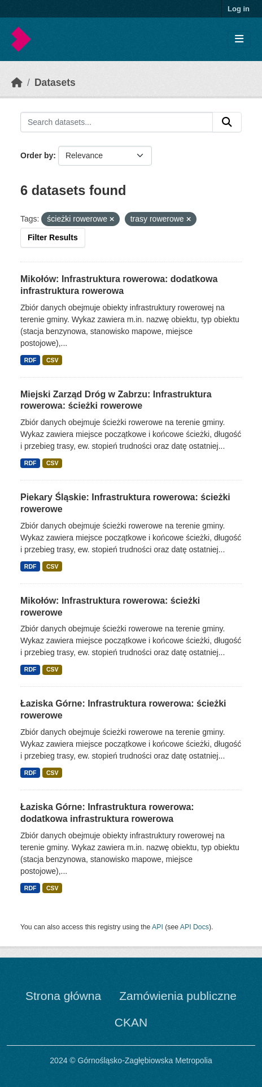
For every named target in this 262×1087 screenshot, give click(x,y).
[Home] (17, 82)
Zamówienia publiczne (178, 995)
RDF (30, 360)
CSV (52, 360)
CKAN (131, 1022)
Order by (36, 155)
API (157, 927)
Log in (239, 9)
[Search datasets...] (116, 122)
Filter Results (53, 237)
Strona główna (63, 995)
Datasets (55, 82)
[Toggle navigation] (239, 39)
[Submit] (227, 122)
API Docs (194, 927)
